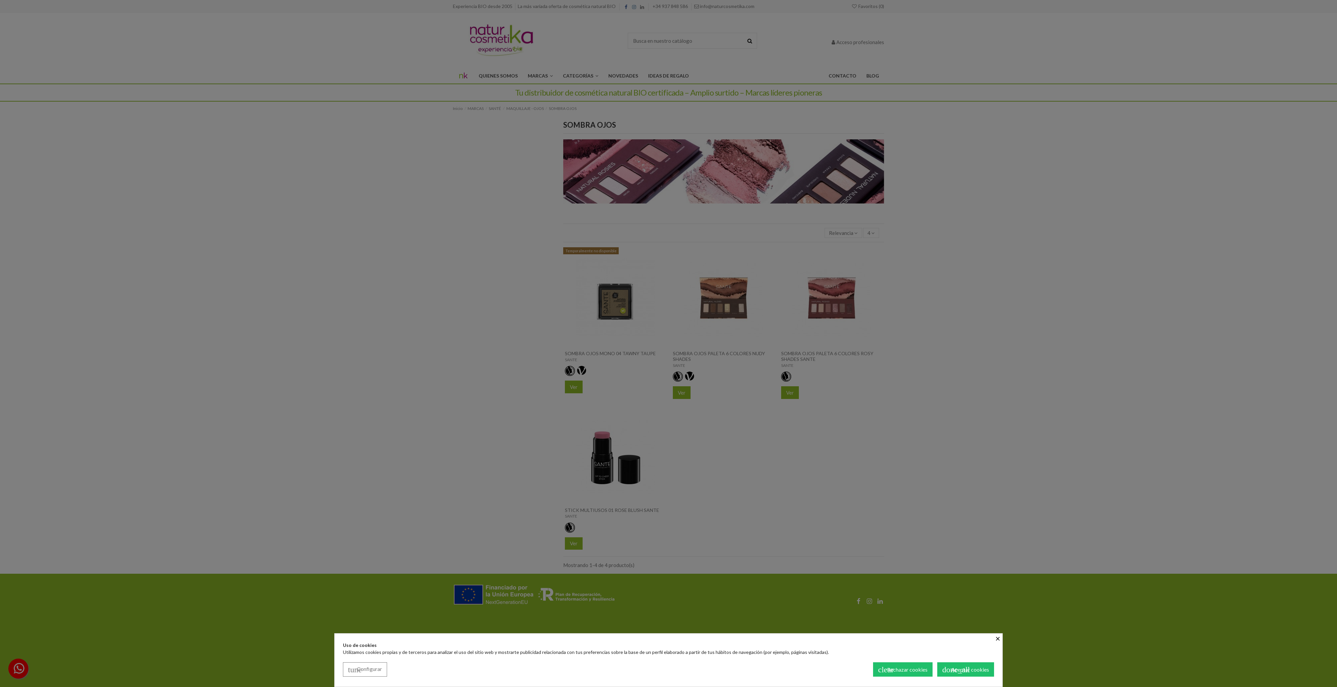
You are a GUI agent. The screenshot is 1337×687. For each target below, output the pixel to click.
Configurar (365, 669)
